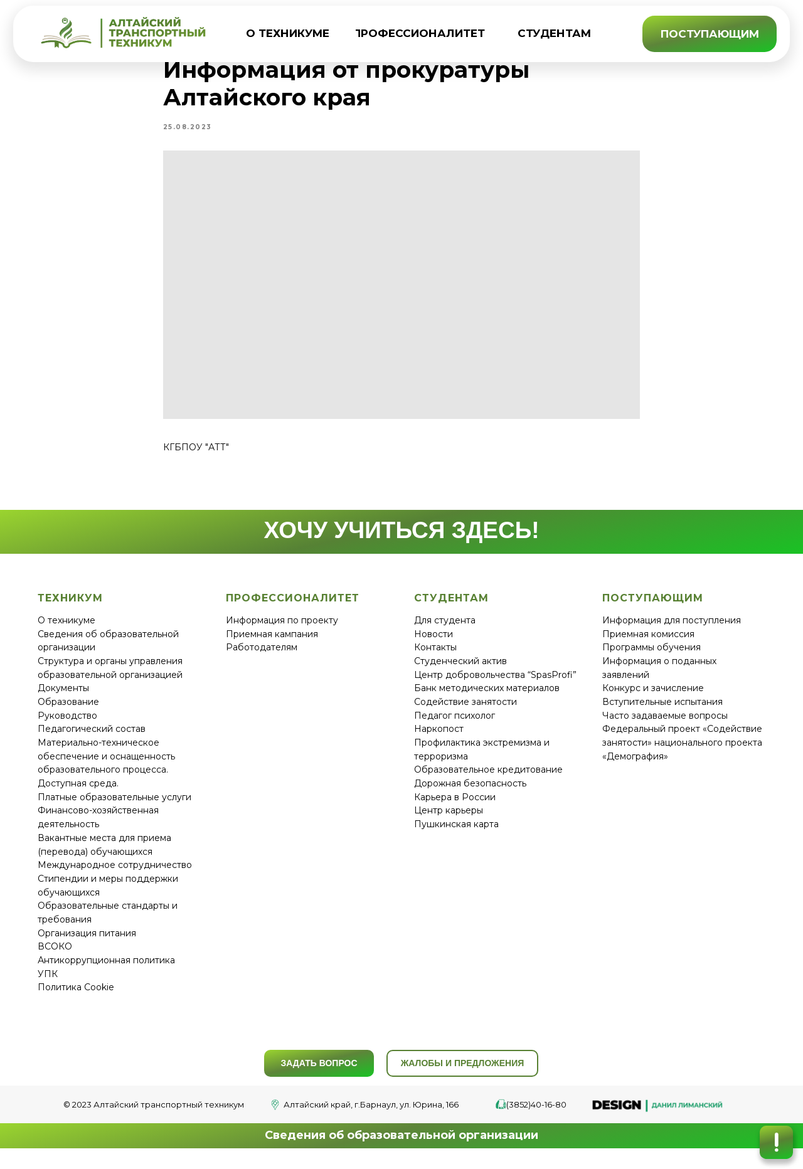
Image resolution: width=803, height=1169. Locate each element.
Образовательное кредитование (488, 777)
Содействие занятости (465, 709)
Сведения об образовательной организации (401, 1143)
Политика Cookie (76, 995)
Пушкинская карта (456, 832)
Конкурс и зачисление (653, 696)
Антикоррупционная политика (106, 968)
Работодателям (261, 655)
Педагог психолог (454, 723)
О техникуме (66, 627)
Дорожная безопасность (470, 791)
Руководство (67, 723)
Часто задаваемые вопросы (665, 723)
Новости (433, 641)
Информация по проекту (282, 627)
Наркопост (439, 737)
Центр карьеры (448, 818)
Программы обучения (651, 655)
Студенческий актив (460, 668)
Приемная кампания (272, 641)
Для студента (445, 627)
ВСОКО (55, 954)
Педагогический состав (92, 737)
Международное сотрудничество (115, 873)
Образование (68, 709)
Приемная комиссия (648, 641)
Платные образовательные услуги (114, 804)
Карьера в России (455, 804)
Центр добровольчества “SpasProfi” (495, 682)
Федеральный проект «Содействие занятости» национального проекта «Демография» (682, 750)
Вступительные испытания (662, 709)
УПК (48, 981)
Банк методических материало (484, 696)
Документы (63, 696)
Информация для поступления (671, 627)
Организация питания (87, 940)
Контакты (435, 655)
